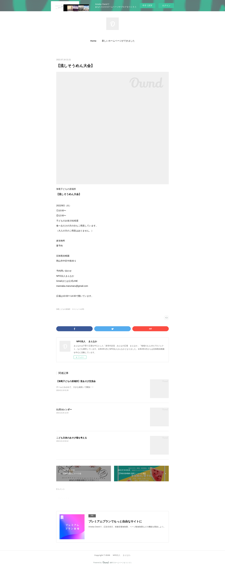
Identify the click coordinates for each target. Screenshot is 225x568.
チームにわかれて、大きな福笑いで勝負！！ (75, 387)
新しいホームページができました (118, 41)
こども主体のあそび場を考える (71, 438)
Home (93, 41)
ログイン (166, 5)
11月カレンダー (64, 409)
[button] (93, 41)
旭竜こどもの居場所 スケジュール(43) (70, 309)
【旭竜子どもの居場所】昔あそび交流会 (76, 381)
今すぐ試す (147, 5)
